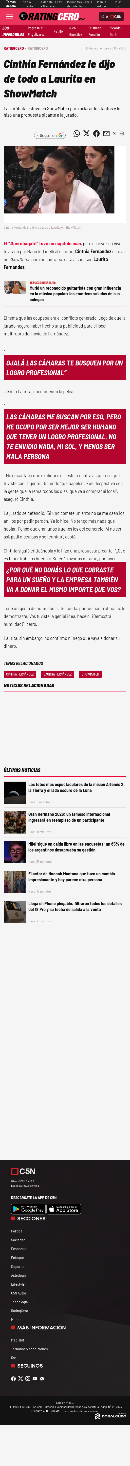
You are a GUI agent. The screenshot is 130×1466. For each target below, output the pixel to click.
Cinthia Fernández (20, 674)
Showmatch (90, 674)
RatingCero (38, 48)
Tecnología (19, 1301)
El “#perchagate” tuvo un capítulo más (42, 243)
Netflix (58, 31)
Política (16, 1231)
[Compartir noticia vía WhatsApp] (77, 133)
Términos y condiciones (29, 1348)
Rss (14, 1357)
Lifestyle (18, 1284)
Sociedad (18, 1239)
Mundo (16, 1319)
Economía (18, 1248)
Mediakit (17, 1340)
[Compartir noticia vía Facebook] (96, 133)
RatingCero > (15, 48)
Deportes (18, 1266)
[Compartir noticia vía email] (106, 133)
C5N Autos (19, 1293)
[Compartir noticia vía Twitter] (87, 133)
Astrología (18, 1275)
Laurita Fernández (58, 674)
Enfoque (17, 1257)
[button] (121, 133)
